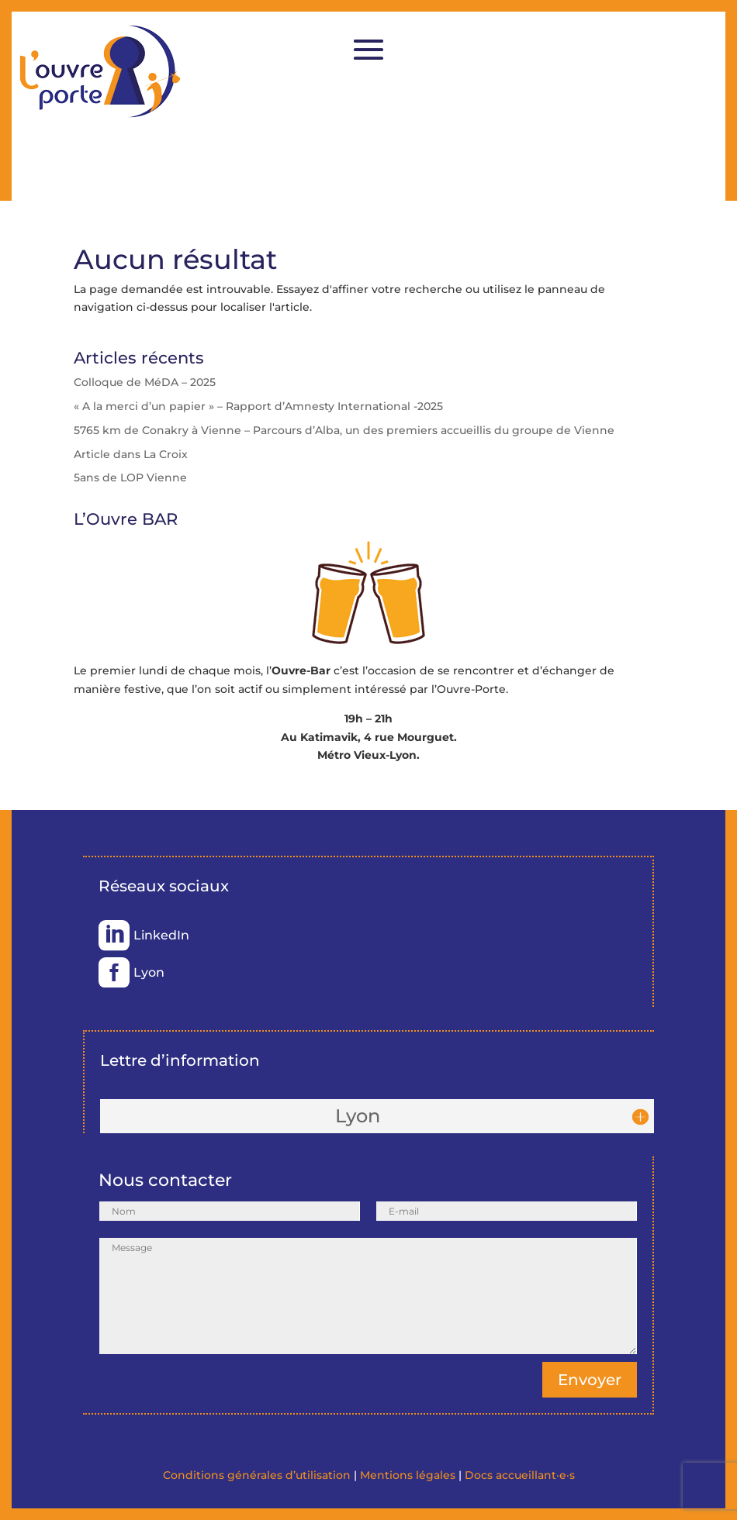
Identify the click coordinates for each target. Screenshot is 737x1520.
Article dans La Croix (131, 454)
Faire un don (601, 41)
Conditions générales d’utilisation (257, 1475)
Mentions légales (407, 1475)
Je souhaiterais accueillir (601, 164)
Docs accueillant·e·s (520, 1475)
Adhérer (600, 82)
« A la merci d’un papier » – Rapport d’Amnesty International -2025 (258, 406)
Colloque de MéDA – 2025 (145, 382)
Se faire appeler (600, 123)
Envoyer (589, 1379)
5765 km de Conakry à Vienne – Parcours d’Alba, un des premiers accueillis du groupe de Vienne (344, 430)
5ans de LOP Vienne (130, 477)
